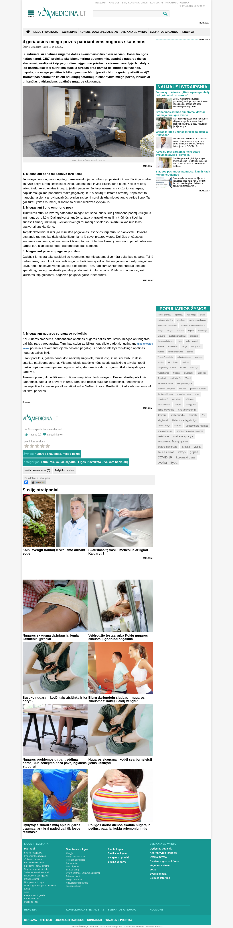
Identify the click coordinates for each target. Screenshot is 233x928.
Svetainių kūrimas (154, 926)
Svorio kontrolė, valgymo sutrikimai (83, 873)
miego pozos (71, 453)
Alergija (69, 853)
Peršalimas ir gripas (75, 860)
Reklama (100, 2)
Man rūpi (29, 848)
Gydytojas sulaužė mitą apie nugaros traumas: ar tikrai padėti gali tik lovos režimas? (51, 828)
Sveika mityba (158, 857)
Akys (26, 892)
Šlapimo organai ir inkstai (36, 869)
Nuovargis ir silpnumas (77, 883)
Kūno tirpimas (72, 866)
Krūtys (27, 889)
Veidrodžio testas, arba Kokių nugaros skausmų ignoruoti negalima (118, 637)
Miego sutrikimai (74, 879)
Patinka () (35, 434)
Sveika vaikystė (117, 853)
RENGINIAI (187, 31)
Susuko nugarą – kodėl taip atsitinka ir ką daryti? (55, 699)
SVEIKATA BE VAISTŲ (134, 31)
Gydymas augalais (161, 848)
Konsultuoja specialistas (85, 909)
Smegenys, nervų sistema (36, 866)
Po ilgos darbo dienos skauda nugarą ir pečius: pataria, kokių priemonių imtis (119, 826)
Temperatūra (72, 863)
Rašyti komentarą (64, 470)
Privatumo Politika (177, 2)
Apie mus (114, 2)
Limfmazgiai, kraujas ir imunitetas (40, 885)
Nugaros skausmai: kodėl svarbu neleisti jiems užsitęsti (120, 761)
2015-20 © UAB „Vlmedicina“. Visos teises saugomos (96, 926)
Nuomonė (156, 909)
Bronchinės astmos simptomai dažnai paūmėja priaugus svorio (180, 113)
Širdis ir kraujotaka (33, 853)
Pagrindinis (69, 31)
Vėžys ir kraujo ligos (76, 856)
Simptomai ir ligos (77, 849)
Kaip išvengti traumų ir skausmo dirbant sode (54, 551)
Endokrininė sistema (34, 862)
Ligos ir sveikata (45, 31)
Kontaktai (156, 2)
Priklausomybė (73, 876)
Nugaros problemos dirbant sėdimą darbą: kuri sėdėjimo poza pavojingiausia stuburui (55, 763)
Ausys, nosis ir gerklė (34, 895)
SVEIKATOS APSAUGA (164, 31)
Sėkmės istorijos (160, 877)
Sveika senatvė (117, 861)
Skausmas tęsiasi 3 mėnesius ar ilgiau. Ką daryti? (118, 551)
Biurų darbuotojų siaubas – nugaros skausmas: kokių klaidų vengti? (116, 699)
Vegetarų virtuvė (160, 865)
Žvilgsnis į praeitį (118, 857)
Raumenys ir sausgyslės (36, 875)
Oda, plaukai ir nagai (34, 882)
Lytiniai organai (31, 879)
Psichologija (115, 849)
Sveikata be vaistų (115, 462)
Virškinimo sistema (33, 859)
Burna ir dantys (31, 898)
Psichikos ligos (31, 902)
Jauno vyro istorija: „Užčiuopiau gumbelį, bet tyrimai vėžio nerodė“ (183, 94)
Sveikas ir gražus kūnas (164, 861)
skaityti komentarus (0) (37, 470)
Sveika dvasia (158, 873)
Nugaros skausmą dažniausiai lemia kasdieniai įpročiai (51, 637)
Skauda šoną (72, 869)
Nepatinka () (55, 434)
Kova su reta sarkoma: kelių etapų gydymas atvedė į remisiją (178, 153)
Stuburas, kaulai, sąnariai (58, 462)
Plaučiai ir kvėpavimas (35, 856)
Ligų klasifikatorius (135, 2)
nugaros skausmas (48, 453)
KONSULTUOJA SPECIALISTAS (99, 31)
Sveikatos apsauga (122, 909)
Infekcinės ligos (73, 886)
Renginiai (30, 909)
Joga (153, 869)
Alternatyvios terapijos (163, 852)
